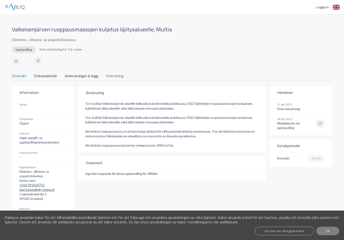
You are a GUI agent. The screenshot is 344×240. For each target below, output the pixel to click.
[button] (16, 61)
